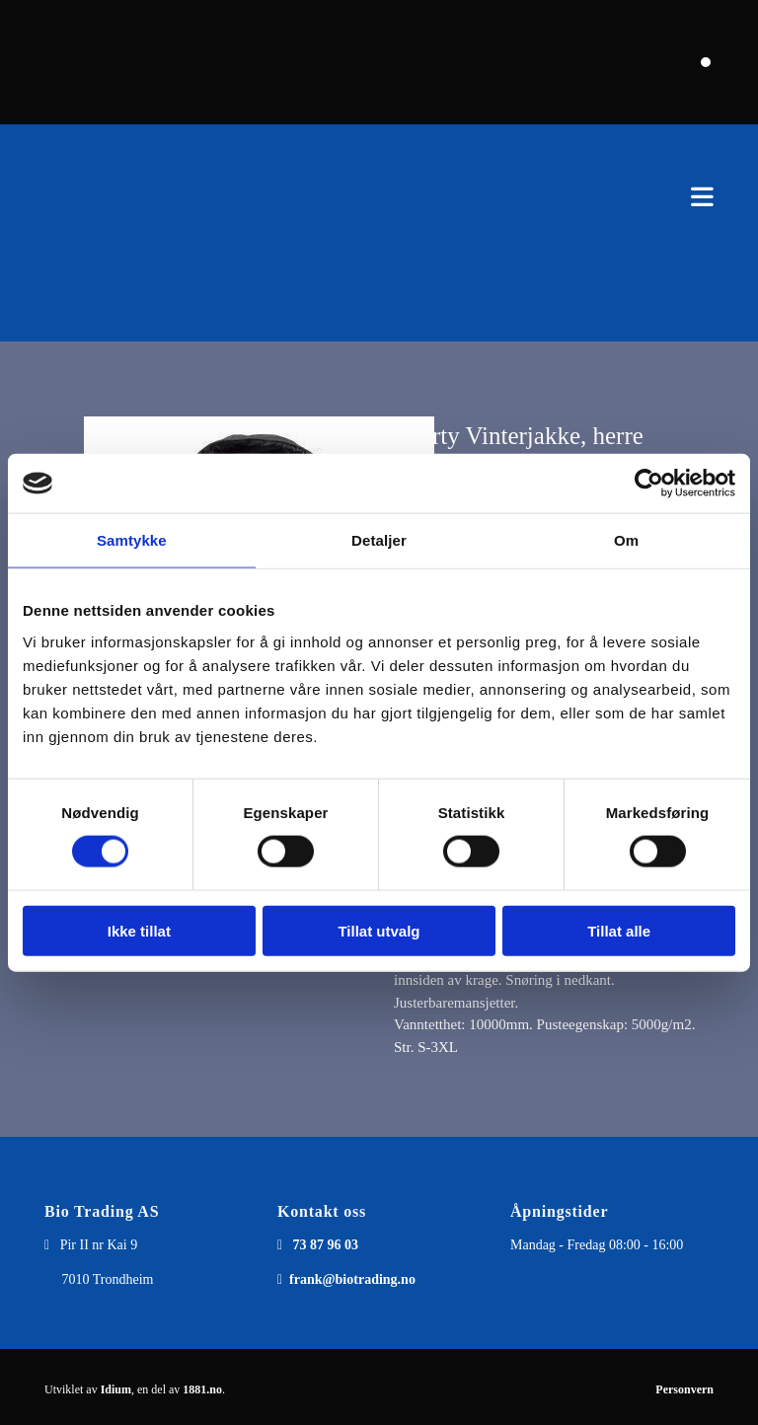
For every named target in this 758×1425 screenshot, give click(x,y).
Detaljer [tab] (379, 540)
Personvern (684, 1389)
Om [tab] (626, 540)
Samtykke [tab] (132, 540)
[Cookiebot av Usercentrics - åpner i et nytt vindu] (649, 483)
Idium (116, 1389)
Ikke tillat (139, 930)
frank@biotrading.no (352, 1279)
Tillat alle (618, 930)
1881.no (202, 1389)
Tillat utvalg (378, 930)
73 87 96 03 (326, 1245)
